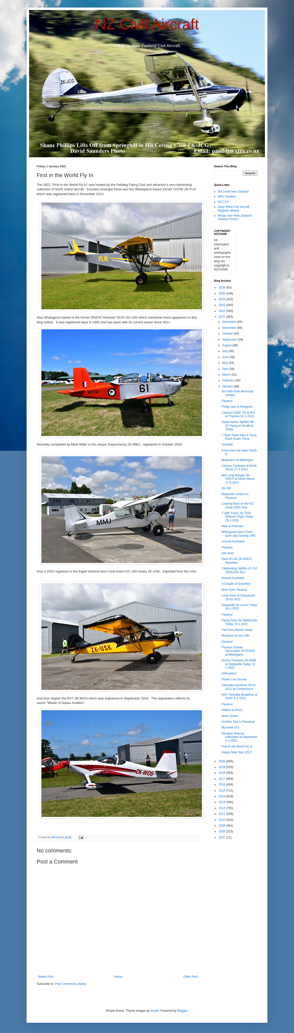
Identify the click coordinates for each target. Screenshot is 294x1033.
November (229, 328)
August (227, 345)
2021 (222, 317)
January (228, 386)
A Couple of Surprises (236, 583)
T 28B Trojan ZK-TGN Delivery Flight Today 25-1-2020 (237, 516)
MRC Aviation (227, 196)
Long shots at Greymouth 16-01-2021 (238, 597)
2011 (222, 814)
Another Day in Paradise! (238, 721)
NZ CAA (223, 202)
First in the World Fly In (237, 746)
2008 (222, 831)
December (229, 322)
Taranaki (227, 444)
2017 (222, 779)
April (225, 369)
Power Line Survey (234, 679)
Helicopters (229, 673)
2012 (222, 808)
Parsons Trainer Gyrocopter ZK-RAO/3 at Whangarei (238, 651)
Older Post (190, 976)
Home (118, 976)
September (230, 339)
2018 (222, 773)
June (226, 357)
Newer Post (45, 976)
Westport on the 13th (235, 635)
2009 (222, 825)
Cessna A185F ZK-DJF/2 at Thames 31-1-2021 (238, 414)
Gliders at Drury (232, 710)
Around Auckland (233, 541)
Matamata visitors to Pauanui (235, 495)
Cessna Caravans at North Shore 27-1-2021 (239, 467)
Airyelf (155, 1010)
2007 (222, 837)
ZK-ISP (226, 488)
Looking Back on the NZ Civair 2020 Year (238, 505)
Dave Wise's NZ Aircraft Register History (233, 208)
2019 (222, 767)
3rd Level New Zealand (233, 191)
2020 (222, 761)
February (228, 380)
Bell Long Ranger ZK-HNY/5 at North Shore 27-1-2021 (238, 479)
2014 (222, 796)
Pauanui (227, 401)
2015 (222, 790)
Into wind (228, 553)
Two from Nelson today (237, 630)
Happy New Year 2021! (237, 752)
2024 (222, 299)
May (225, 363)
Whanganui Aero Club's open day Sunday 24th (238, 533)
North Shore (230, 716)
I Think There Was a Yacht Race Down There (239, 436)
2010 (222, 820)
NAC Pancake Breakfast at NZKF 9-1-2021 (239, 696)
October (228, 333)
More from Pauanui (234, 590)
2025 (222, 293)
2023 (222, 305)
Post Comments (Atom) (70, 984)
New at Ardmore (232, 526)
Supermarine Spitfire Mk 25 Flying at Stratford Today (238, 425)
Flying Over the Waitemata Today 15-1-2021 (239, 622)
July (225, 351)
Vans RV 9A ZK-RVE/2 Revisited (237, 560)
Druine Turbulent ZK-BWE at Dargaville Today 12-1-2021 (239, 664)
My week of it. (231, 727)
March (227, 374)
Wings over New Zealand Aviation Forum (234, 217)
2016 (222, 784)
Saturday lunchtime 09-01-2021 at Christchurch (239, 686)
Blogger (182, 1010)
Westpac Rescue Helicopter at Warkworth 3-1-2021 (239, 737)
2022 (222, 311)
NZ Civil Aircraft (147, 24)
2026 (222, 287)
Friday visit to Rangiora (237, 406)
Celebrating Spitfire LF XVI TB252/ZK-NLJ (239, 570)
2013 (222, 802)
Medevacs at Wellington (237, 460)
